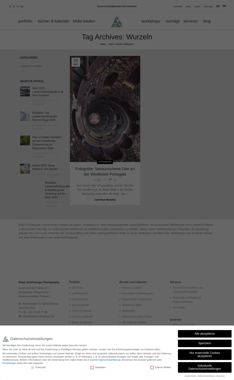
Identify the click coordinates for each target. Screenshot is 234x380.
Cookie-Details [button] (190, 376)
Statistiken (98, 367)
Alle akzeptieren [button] (205, 333)
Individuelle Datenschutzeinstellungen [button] (204, 367)
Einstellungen (9, 363)
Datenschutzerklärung (109, 360)
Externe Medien (160, 367)
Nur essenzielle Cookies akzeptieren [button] (204, 354)
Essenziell (38, 367)
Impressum (220, 376)
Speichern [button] (204, 343)
